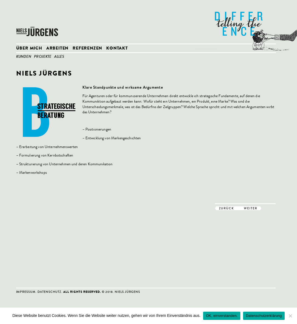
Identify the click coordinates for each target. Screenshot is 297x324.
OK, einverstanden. (222, 316)
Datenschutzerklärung (264, 316)
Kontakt (117, 49)
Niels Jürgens (38, 22)
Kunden (23, 57)
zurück (226, 208)
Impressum (26, 292)
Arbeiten (57, 49)
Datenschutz (49, 292)
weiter (250, 208)
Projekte (42, 57)
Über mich (29, 49)
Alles (59, 57)
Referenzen (87, 49)
